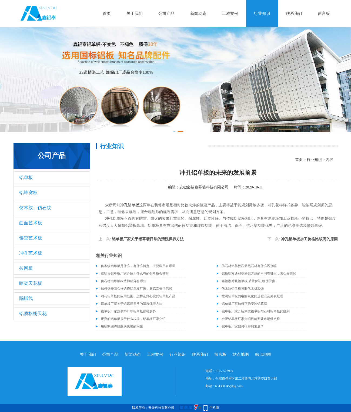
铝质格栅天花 (33, 313)
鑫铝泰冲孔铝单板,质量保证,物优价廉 (248, 281)
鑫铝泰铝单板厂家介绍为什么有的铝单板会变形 (135, 273)
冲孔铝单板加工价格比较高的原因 (309, 239)
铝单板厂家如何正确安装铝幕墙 (244, 304)
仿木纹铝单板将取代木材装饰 (243, 289)
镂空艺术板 (30, 238)
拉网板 (26, 268)
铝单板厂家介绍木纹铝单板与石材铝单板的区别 (256, 311)
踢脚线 (26, 298)
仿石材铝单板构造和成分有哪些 (123, 281)
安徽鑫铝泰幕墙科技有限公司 (204, 187)
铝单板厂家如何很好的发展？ (243, 326)
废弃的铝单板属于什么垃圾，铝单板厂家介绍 (133, 319)
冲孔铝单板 (129, 205)
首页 (107, 13)
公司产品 (166, 13)
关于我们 (134, 13)
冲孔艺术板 (30, 253)
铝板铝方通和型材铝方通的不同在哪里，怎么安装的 (259, 273)
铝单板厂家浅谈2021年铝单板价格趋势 (128, 311)
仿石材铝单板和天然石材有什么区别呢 (249, 266)
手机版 (214, 408)
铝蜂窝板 (28, 192)
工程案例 (230, 13)
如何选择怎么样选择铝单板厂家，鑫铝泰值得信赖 (136, 289)
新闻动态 (198, 13)
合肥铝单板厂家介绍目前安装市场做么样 (251, 319)
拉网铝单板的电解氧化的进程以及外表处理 (252, 296)
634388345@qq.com (229, 386)
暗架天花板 (30, 283)
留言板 (324, 13)
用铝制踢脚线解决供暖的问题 (122, 326)
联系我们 (294, 13)
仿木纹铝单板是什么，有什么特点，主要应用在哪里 (138, 266)
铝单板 (26, 177)
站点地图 (241, 354)
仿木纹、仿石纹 (35, 207)
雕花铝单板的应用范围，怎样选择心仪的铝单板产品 (138, 296)
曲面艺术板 (30, 222)
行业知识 (262, 13)
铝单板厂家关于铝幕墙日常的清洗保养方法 (148, 239)
